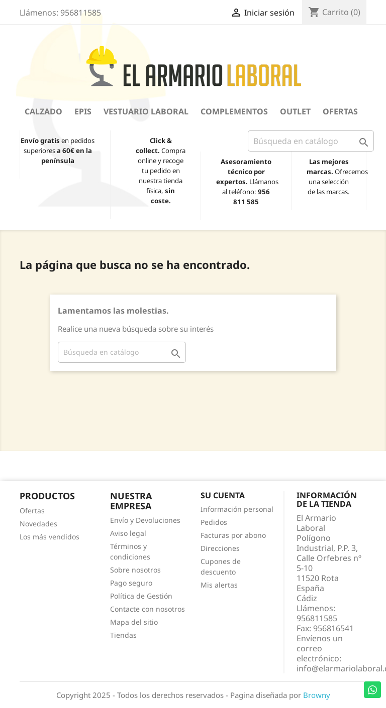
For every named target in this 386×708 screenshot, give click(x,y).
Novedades (38, 523)
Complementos (234, 111)
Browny (316, 695)
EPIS (82, 111)
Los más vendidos (49, 536)
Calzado (43, 111)
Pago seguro (131, 583)
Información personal (237, 509)
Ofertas (340, 111)
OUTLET (295, 111)
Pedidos (214, 522)
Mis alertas (219, 585)
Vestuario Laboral (146, 111)
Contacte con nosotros (147, 609)
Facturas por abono (233, 535)
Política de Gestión (141, 596)
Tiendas (123, 635)
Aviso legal (128, 533)
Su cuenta (223, 495)
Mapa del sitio (134, 622)
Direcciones (220, 548)
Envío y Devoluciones (145, 520)
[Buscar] (311, 141)
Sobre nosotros (135, 570)
